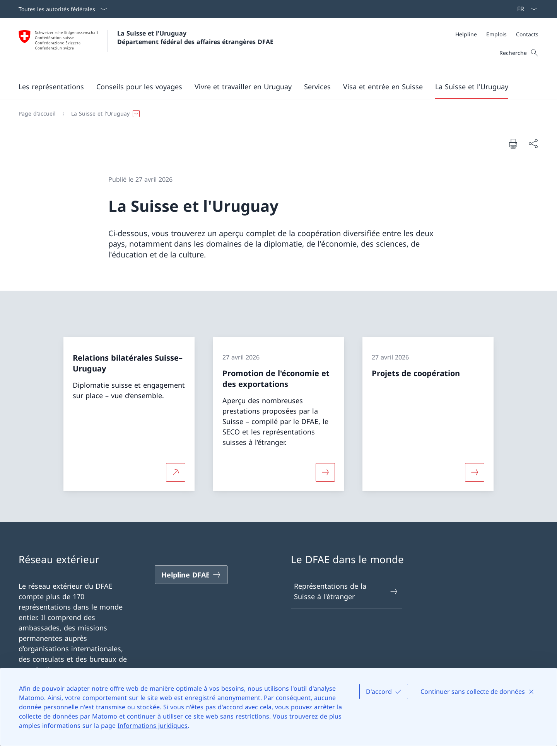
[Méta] (497, 34)
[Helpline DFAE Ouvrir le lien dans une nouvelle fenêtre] (191, 574)
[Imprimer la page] (513, 143)
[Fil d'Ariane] (275, 113)
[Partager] (533, 143)
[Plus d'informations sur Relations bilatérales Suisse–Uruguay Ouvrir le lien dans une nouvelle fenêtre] (175, 472)
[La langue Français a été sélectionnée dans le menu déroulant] (524, 9)
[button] (51, 86)
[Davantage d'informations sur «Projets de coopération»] (474, 472)
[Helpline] (466, 34)
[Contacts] (527, 34)
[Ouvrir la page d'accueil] (146, 45)
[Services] (317, 86)
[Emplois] (496, 34)
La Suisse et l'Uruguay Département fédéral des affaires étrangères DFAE (195, 37)
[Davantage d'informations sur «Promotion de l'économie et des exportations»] (325, 472)
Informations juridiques (153, 725)
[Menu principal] (272, 86)
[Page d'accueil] (37, 113)
